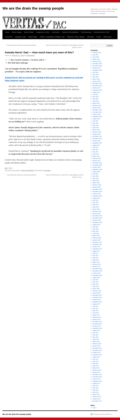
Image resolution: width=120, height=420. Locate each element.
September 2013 (97, 355)
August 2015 (96, 304)
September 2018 (97, 222)
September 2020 (97, 169)
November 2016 (97, 271)
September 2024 (97, 70)
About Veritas (28, 32)
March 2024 (96, 79)
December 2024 (97, 63)
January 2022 (96, 134)
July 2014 (95, 333)
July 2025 (95, 55)
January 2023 (96, 108)
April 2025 (96, 57)
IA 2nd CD (8, 37)
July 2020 (95, 174)
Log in (94, 407)
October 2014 (97, 326)
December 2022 (97, 110)
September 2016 (97, 275)
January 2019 (96, 213)
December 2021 (97, 136)
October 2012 (97, 379)
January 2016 (96, 293)
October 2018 (97, 220)
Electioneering (86, 32)
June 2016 (96, 282)
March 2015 (96, 315)
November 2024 (97, 66)
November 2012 (97, 377)
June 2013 (96, 361)
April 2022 (96, 127)
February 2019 (97, 211)
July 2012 (95, 385)
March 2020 (96, 183)
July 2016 (95, 280)
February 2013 (97, 370)
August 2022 (96, 119)
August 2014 (96, 330)
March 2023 (96, 103)
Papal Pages (32, 37)
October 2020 (97, 167)
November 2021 (97, 138)
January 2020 (96, 187)
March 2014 (96, 341)
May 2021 (96, 152)
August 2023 (96, 92)
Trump (98, 37)
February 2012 (97, 396)
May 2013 (96, 363)
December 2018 (97, 216)
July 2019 (95, 200)
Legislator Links (20, 37)
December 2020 (97, 163)
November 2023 (97, 85)
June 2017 (96, 255)
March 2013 (96, 368)
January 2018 (96, 240)
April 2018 (96, 233)
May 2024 (96, 77)
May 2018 (96, 231)
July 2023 (95, 94)
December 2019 (97, 189)
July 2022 (95, 121)
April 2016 (96, 286)
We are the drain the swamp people (33, 8)
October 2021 (97, 141)
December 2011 (97, 401)
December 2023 (97, 83)
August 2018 (96, 224)
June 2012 (96, 388)
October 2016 (97, 273)
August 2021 (96, 145)
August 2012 (96, 383)
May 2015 (96, 310)
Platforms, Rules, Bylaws (76, 37)
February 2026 (97, 52)
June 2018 (96, 229)
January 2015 (96, 319)
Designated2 (30, 55)
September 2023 (97, 90)
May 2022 (96, 125)
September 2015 (97, 302)
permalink (47, 170)
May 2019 (96, 205)
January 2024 (96, 81)
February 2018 (97, 238)
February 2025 (97, 61)
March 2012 (96, 394)
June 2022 (96, 123)
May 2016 (96, 284)
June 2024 (96, 74)
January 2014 (96, 346)
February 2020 (97, 185)
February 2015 (97, 317)
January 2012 (96, 399)
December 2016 (97, 269)
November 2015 (97, 297)
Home (7, 32)
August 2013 (96, 357)
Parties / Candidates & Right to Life (52, 37)
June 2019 (96, 202)
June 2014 (96, 335)
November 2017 (97, 244)
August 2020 (96, 172)
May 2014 (96, 337)
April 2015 (96, 313)
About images (17, 32)
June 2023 (96, 97)
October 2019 (97, 194)
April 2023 (96, 101)
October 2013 (97, 352)
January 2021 (96, 160)
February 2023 (97, 105)
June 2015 (96, 308)
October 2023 (97, 88)
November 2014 (97, 324)
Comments (56, 32)
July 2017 (95, 253)
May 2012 (96, 390)
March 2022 (96, 130)
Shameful (90, 37)
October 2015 (97, 299)
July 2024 (95, 72)
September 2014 (97, 328)
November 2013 (97, 350)
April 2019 (96, 207)
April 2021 (96, 154)
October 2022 (97, 114)
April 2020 (96, 180)
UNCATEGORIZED (27, 170)
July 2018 (95, 227)
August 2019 (96, 198)
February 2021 (97, 158)
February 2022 (97, 132)
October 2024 (97, 68)
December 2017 (97, 242)
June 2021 (96, 149)
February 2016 (97, 291)
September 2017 (97, 249)
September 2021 (97, 143)
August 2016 (96, 277)
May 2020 (96, 178)
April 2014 (96, 339)
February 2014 (97, 344)
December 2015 (97, 295)
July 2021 (95, 147)
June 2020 (96, 176)
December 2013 (97, 348)
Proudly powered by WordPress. (102, 414)
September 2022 (97, 116)
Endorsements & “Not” (101, 32)
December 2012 (97, 374)
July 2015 (95, 306)
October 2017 (97, 246)
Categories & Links (42, 32)
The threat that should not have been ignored (20, 45)
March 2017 (96, 262)
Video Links (107, 37)
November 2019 (97, 191)
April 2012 (96, 392)
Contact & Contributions (70, 32)
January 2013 (96, 372)
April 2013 (96, 366)
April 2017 (96, 260)
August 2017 (96, 251)
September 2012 (97, 381)
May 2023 (96, 99)
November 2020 (97, 165)
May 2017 (96, 258)
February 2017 (97, 264)
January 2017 (96, 266)
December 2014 (97, 321)
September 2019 (97, 196)
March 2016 (96, 288)
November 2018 (97, 218)
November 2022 (97, 112)
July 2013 (95, 359)
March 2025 (96, 59)
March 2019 (96, 209)
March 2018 (96, 235)
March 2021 (96, 156)
